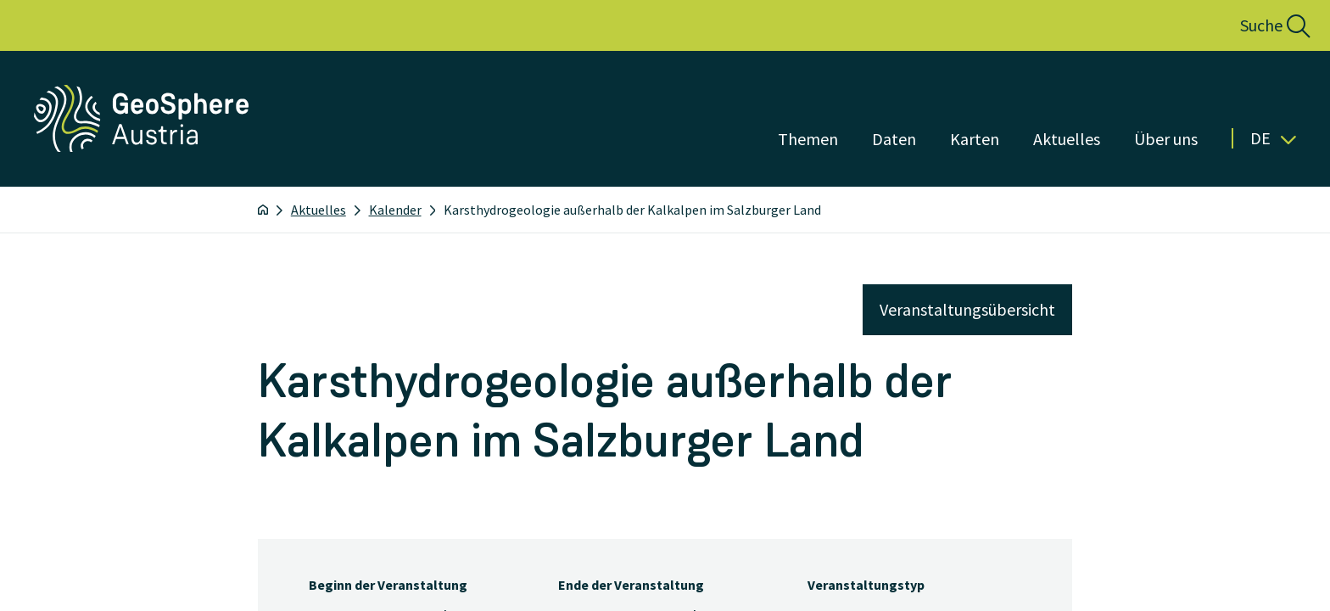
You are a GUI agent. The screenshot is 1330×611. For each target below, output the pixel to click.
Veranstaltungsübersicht (967, 309)
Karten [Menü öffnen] (974, 138)
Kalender (395, 209)
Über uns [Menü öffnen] (1166, 138)
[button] (1256, 25)
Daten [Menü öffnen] (894, 138)
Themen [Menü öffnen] (808, 138)
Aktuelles (318, 209)
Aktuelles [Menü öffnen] (1066, 138)
